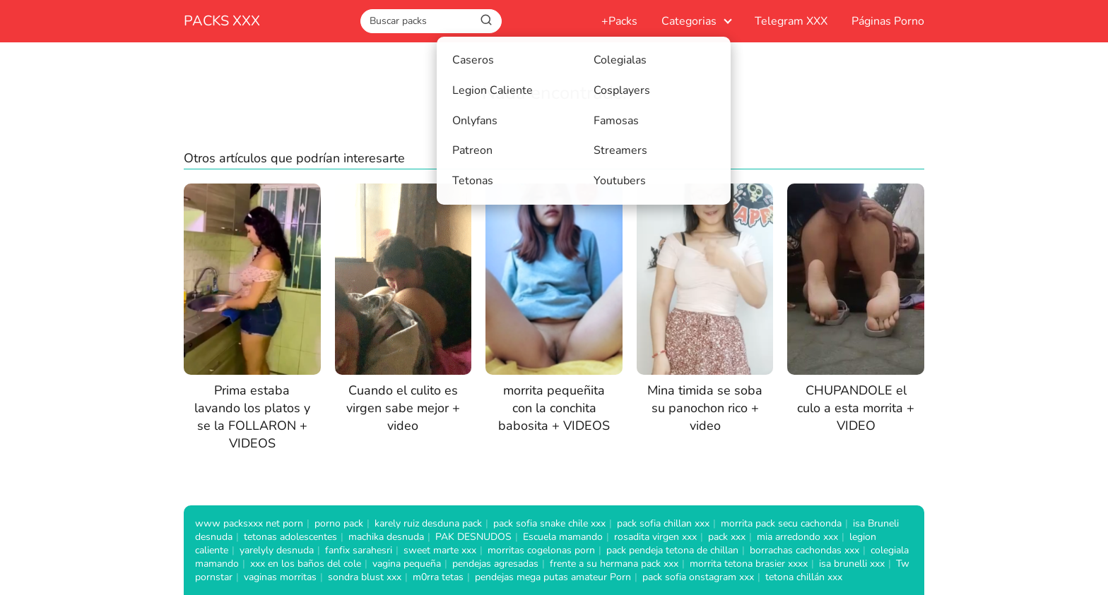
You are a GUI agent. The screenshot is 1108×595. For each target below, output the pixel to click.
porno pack (338, 523)
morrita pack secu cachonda (781, 523)
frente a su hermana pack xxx (614, 563)
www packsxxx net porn (249, 523)
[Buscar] (486, 20)
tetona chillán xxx (803, 577)
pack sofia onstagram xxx (698, 577)
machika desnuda (386, 536)
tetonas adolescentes (290, 536)
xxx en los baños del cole (305, 563)
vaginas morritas (280, 577)
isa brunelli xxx (852, 563)
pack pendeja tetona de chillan (672, 550)
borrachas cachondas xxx (804, 550)
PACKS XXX (222, 20)
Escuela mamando (563, 536)
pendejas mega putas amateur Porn (553, 577)
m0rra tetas (438, 577)
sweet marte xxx (439, 550)
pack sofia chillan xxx (663, 523)
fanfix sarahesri (358, 550)
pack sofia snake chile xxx (549, 523)
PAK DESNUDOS (473, 536)
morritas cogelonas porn (541, 550)
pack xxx (726, 536)
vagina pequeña (406, 563)
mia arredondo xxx (797, 536)
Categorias (689, 21)
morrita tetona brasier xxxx (749, 563)
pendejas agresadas (495, 563)
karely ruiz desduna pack (428, 523)
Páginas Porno (887, 21)
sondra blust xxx (364, 577)
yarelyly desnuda (277, 550)
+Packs (619, 21)
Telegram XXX (791, 21)
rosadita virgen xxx (655, 536)
